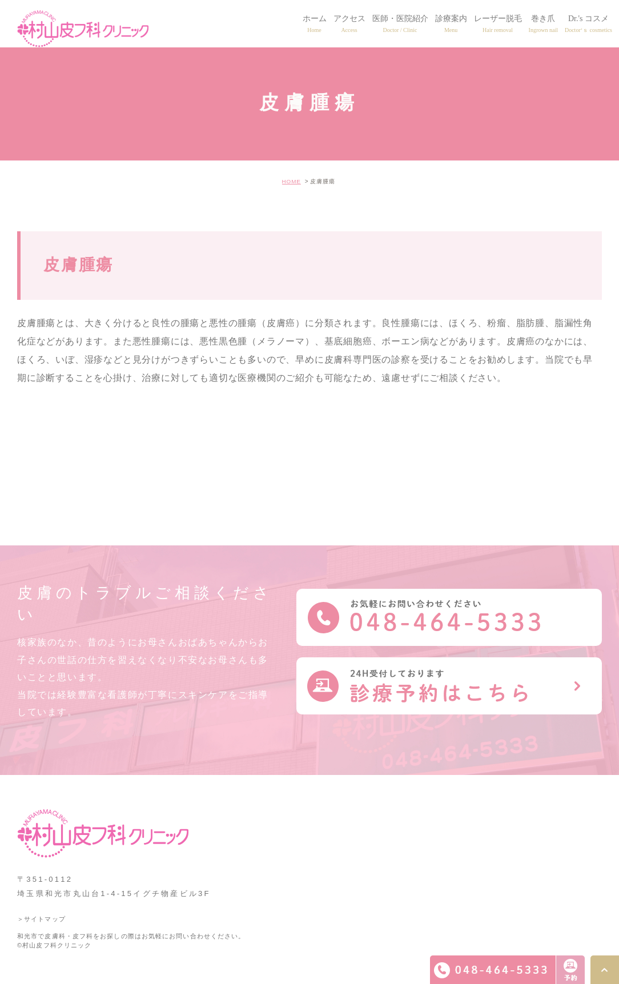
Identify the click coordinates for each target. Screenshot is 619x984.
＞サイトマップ (41, 918)
